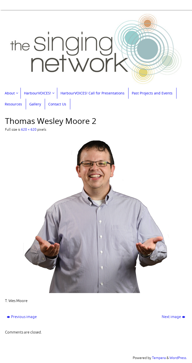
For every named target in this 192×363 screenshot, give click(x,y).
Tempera (159, 358)
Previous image (22, 317)
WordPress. (178, 358)
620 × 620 (28, 129)
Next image (173, 317)
